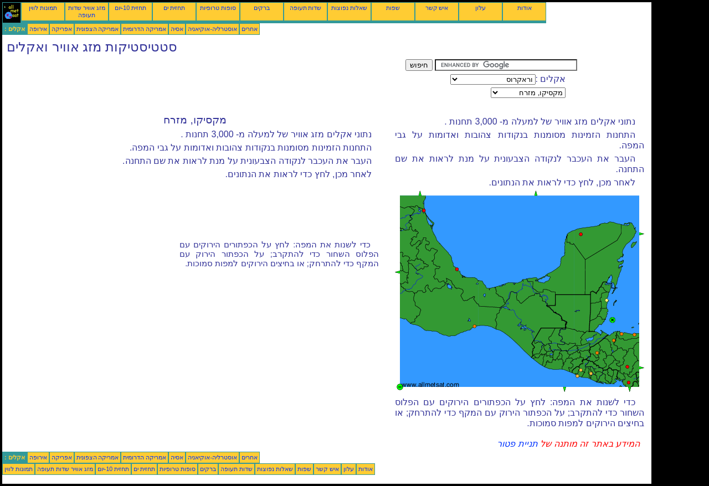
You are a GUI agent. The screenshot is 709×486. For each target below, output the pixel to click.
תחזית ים (174, 7)
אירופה (38, 28)
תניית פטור (517, 443)
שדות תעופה (306, 7)
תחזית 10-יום (130, 7)
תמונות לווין (43, 7)
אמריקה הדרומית (144, 28)
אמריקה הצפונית (97, 28)
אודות (524, 7)
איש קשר (437, 7)
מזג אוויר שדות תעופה (86, 11)
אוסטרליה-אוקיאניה (212, 28)
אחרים (250, 28)
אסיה (177, 28)
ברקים (262, 7)
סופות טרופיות (218, 7)
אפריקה (62, 28)
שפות (393, 7)
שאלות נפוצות (349, 7)
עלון (480, 7)
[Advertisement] (203, 84)
